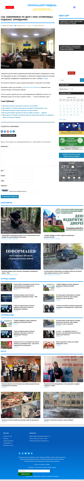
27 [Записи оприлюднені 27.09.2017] (67, 115)
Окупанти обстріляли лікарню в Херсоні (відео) (58, 420)
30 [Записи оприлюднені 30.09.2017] (78, 115)
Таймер (45, 78)
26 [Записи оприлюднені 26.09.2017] (64, 115)
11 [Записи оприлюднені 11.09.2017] (60, 109)
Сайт (2, 181)
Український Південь (42, 5)
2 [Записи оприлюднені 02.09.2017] (77, 103)
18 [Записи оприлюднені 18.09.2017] (60, 112)
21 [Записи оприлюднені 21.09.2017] (71, 112)
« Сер (60, 119)
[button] (74, 7)
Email (3, 176)
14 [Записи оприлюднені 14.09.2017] (71, 109)
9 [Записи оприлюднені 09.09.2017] (77, 106)
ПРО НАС (71, 73)
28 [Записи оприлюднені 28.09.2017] (71, 115)
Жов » (65, 119)
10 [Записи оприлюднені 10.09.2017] (81, 106)
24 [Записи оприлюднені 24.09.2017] (81, 112)
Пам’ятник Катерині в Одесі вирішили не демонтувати (20, 110)
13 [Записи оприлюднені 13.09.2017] (67, 109)
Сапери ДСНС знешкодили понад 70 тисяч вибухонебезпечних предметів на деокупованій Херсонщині (26, 286)
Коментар (4, 146)
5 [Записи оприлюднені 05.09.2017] (63, 106)
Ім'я (2, 170)
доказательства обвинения (31, 87)
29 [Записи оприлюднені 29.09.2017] (74, 115)
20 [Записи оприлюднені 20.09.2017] (67, 112)
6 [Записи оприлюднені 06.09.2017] (67, 106)
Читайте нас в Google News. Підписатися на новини (71, 155)
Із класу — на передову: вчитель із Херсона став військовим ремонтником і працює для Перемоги (68, 333)
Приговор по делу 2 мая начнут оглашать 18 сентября (20, 106)
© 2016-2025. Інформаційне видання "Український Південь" (42, 476)
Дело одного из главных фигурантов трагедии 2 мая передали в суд (24, 108)
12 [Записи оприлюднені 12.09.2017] (63, 109)
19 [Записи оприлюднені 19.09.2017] (64, 112)
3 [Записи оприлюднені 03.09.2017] (81, 103)
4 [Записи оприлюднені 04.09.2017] (60, 106)
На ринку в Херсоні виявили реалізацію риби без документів (20, 420)
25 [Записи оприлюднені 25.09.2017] (60, 115)
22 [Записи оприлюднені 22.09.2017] (74, 112)
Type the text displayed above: (17, 191)
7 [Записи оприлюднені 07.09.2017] (70, 106)
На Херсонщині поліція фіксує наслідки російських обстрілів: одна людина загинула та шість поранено (68, 296)
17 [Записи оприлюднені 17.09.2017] (81, 109)
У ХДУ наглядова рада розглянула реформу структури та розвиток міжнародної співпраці (24, 307)
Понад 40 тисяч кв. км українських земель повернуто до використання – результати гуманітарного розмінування (26, 343)
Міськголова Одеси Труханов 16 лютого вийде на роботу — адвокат (24, 112)
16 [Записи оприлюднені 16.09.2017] (78, 109)
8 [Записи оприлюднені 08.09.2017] (74, 106)
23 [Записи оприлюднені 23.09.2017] (78, 112)
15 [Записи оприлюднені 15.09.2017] (74, 109)
